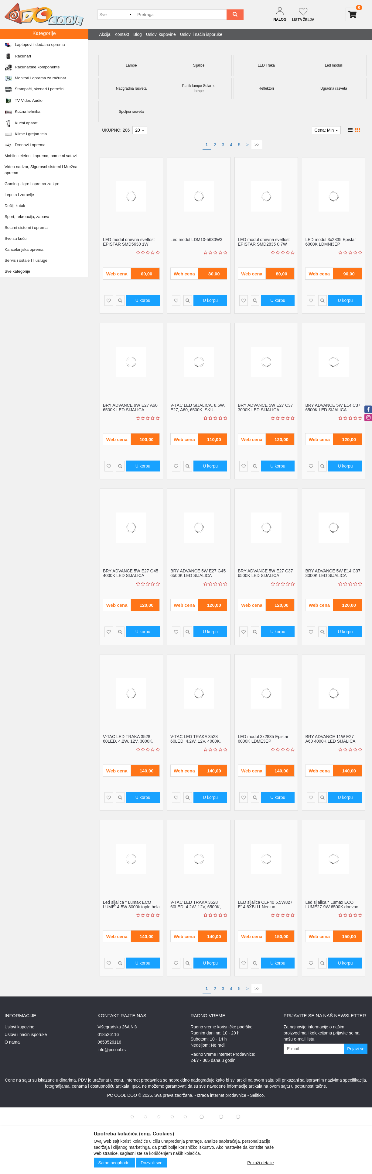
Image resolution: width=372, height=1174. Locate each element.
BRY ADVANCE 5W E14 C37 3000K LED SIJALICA (332, 573)
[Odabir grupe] (115, 14)
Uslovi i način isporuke (201, 34)
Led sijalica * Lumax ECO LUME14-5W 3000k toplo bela (131, 904)
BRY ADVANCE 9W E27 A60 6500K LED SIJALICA (130, 407)
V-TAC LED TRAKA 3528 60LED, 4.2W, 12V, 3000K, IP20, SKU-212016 (128, 741)
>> (256, 144)
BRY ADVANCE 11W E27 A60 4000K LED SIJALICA (330, 739)
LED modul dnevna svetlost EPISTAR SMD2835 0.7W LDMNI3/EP (263, 244)
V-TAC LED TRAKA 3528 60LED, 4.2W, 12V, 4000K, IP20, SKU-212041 (195, 741)
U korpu (142, 300)
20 (139, 130)
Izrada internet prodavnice (221, 1095)
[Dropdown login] (280, 14)
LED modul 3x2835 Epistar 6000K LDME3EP (263, 739)
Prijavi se (355, 1048)
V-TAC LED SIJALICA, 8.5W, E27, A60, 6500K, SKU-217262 (197, 410)
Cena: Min (326, 130)
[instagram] (368, 417)
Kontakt (122, 34)
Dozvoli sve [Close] (151, 1162)
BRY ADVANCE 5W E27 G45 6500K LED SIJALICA (198, 573)
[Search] (235, 14)
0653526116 (109, 1042)
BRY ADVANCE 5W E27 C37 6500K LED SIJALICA (265, 573)
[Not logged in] (303, 14)
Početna (15, 47)
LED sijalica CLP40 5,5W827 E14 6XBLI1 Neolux (265, 904)
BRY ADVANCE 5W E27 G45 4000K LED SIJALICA (130, 573)
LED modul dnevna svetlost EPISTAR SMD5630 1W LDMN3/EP (129, 244)
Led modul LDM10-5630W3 (196, 239)
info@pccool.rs (111, 1049)
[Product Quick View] (120, 300)
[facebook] (368, 409)
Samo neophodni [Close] (114, 1162)
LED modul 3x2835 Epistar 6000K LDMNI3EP (330, 242)
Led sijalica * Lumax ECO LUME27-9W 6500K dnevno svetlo (331, 907)
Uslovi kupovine (161, 34)
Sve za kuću (37, 47)
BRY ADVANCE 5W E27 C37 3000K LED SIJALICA (265, 407)
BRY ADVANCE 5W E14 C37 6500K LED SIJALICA (332, 407)
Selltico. (257, 1095)
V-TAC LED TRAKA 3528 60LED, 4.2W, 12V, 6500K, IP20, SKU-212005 (195, 907)
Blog (137, 34)
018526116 (108, 1034)
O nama (12, 1042)
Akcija (104, 34)
